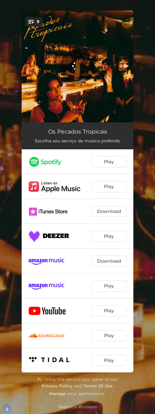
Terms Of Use (98, 385)
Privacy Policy (57, 385)
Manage (57, 393)
